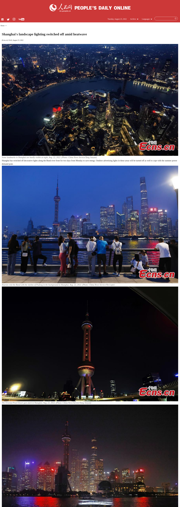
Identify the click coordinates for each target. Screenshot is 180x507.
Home (2, 26)
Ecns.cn (4, 40)
